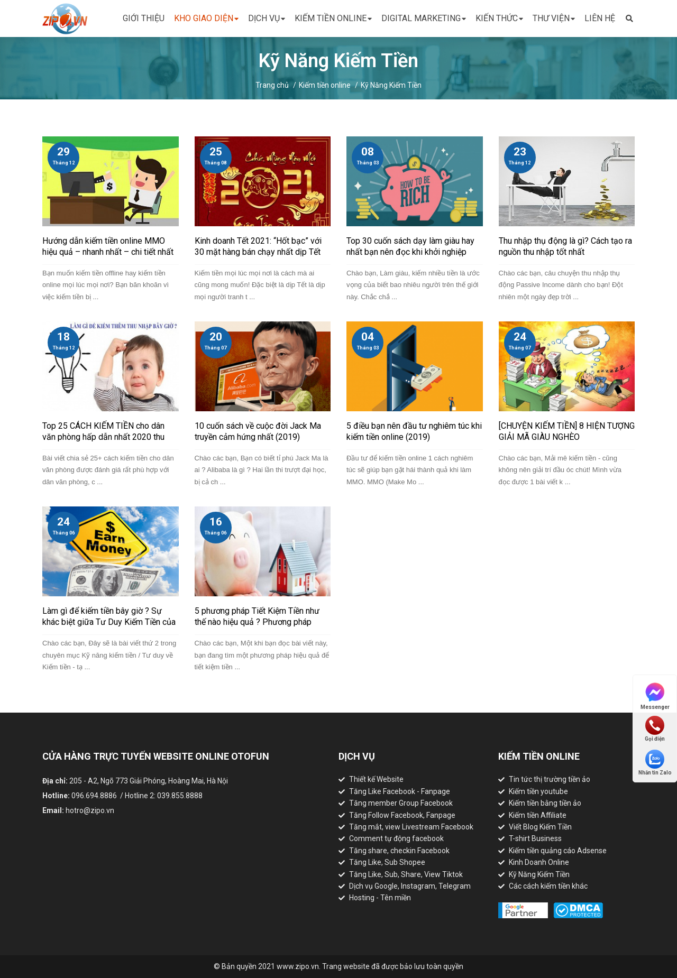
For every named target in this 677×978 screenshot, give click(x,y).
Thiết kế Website (376, 779)
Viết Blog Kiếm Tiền (540, 827)
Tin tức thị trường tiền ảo (549, 779)
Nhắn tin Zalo (655, 763)
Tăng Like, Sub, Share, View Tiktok (406, 874)
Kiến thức (499, 18)
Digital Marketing (423, 18)
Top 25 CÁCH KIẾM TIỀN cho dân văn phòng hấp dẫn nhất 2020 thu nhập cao (103, 437)
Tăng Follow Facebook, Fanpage (402, 815)
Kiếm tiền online (333, 18)
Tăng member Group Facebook (401, 803)
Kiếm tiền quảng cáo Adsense (558, 850)
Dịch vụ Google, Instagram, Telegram (410, 886)
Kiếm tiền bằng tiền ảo (545, 803)
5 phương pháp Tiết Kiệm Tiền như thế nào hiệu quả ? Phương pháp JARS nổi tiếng (257, 622)
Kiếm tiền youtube (538, 791)
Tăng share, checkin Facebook (399, 850)
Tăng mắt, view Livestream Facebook (411, 827)
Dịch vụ (266, 18)
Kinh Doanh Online (539, 862)
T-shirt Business (535, 838)
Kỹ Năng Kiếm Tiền (391, 85)
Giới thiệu (143, 18)
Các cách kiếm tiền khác (548, 886)
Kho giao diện (206, 18)
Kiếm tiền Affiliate (537, 815)
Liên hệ (599, 18)
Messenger (655, 695)
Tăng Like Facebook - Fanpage (399, 791)
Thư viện (554, 18)
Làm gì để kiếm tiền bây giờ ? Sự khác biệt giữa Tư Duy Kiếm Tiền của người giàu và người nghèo (109, 622)
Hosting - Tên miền (380, 897)
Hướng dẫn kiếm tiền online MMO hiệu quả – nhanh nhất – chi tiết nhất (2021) (107, 252)
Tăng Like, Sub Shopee (387, 862)
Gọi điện (655, 729)
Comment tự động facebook (396, 838)
